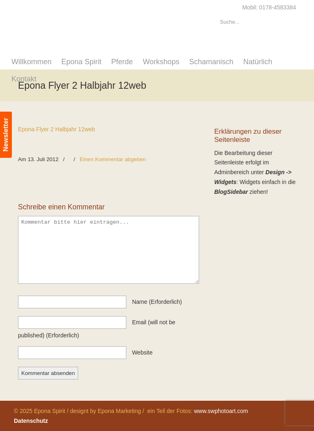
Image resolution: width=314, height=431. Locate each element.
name (157, 302)
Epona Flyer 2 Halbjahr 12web (56, 129)
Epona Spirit (89, 22)
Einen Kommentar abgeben (113, 159)
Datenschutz (31, 421)
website (142, 352)
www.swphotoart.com (221, 411)
